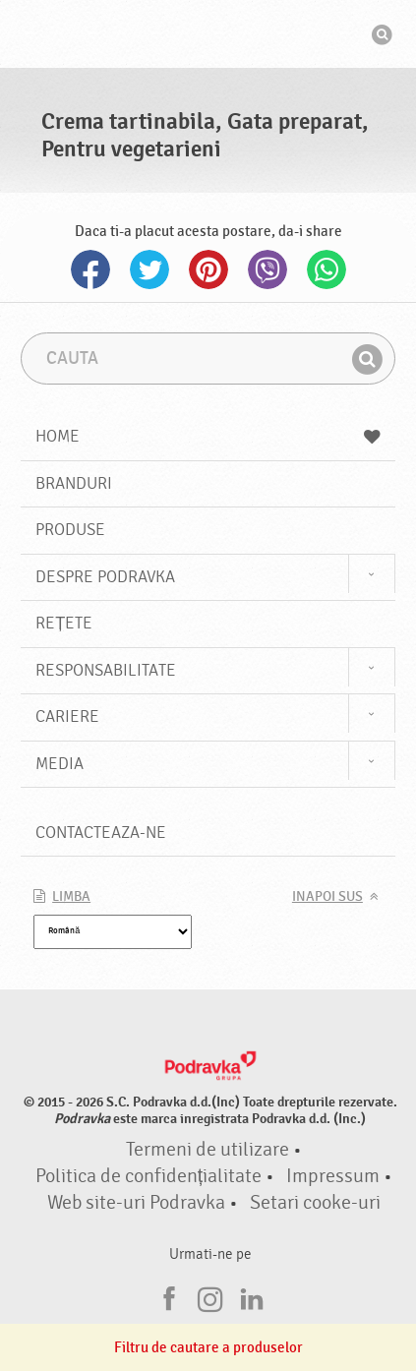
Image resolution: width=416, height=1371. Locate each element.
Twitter (149, 269)
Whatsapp (326, 269)
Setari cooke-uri (315, 1203)
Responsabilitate (105, 670)
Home (208, 436)
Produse (70, 529)
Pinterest (208, 269)
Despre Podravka (105, 576)
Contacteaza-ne (100, 832)
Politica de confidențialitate (148, 1176)
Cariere (67, 716)
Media (59, 763)
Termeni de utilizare (207, 1150)
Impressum (333, 1176)
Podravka (208, 36)
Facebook (90, 269)
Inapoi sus (327, 897)
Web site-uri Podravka (136, 1203)
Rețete (63, 623)
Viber (267, 269)
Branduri (73, 483)
